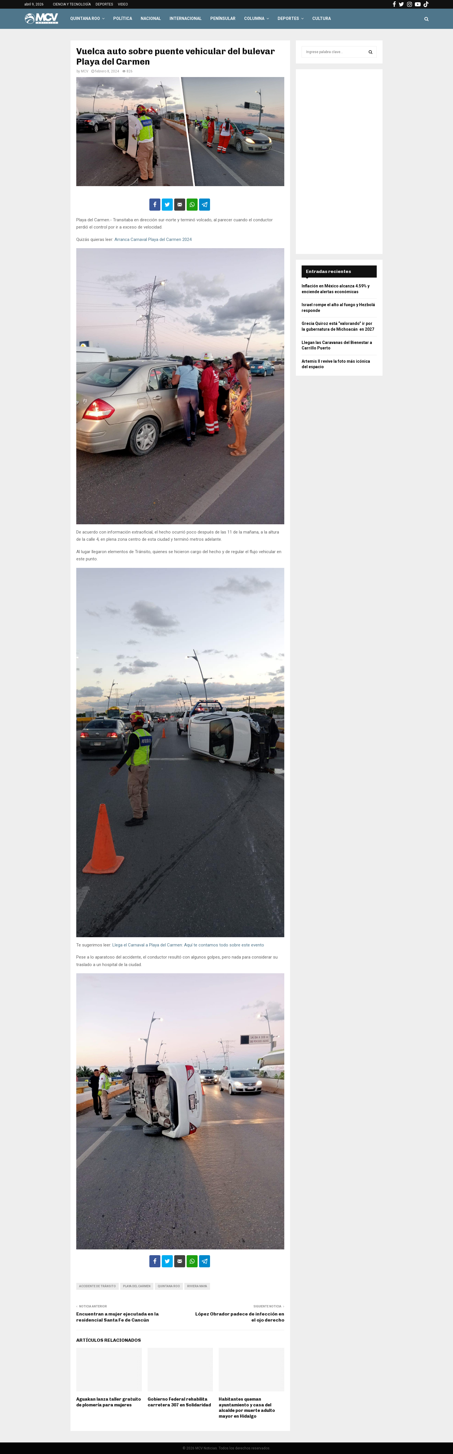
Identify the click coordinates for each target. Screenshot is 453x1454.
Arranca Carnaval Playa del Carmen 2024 (153, 239)
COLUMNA (254, 18)
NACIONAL (151, 18)
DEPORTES (104, 4)
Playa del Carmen (137, 1286)
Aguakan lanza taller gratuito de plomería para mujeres (108, 1402)
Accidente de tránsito (97, 1286)
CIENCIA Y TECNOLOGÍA (72, 4)
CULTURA (321, 18)
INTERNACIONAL (186, 18)
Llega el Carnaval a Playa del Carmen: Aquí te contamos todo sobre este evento (187, 945)
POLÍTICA (122, 18)
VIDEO (123, 4)
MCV (84, 71)
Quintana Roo (169, 1286)
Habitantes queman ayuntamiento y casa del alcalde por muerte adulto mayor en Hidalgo (247, 1408)
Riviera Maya (197, 1286)
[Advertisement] (339, 161)
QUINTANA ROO (85, 18)
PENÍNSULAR (222, 18)
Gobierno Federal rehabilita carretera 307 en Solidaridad (179, 1402)
